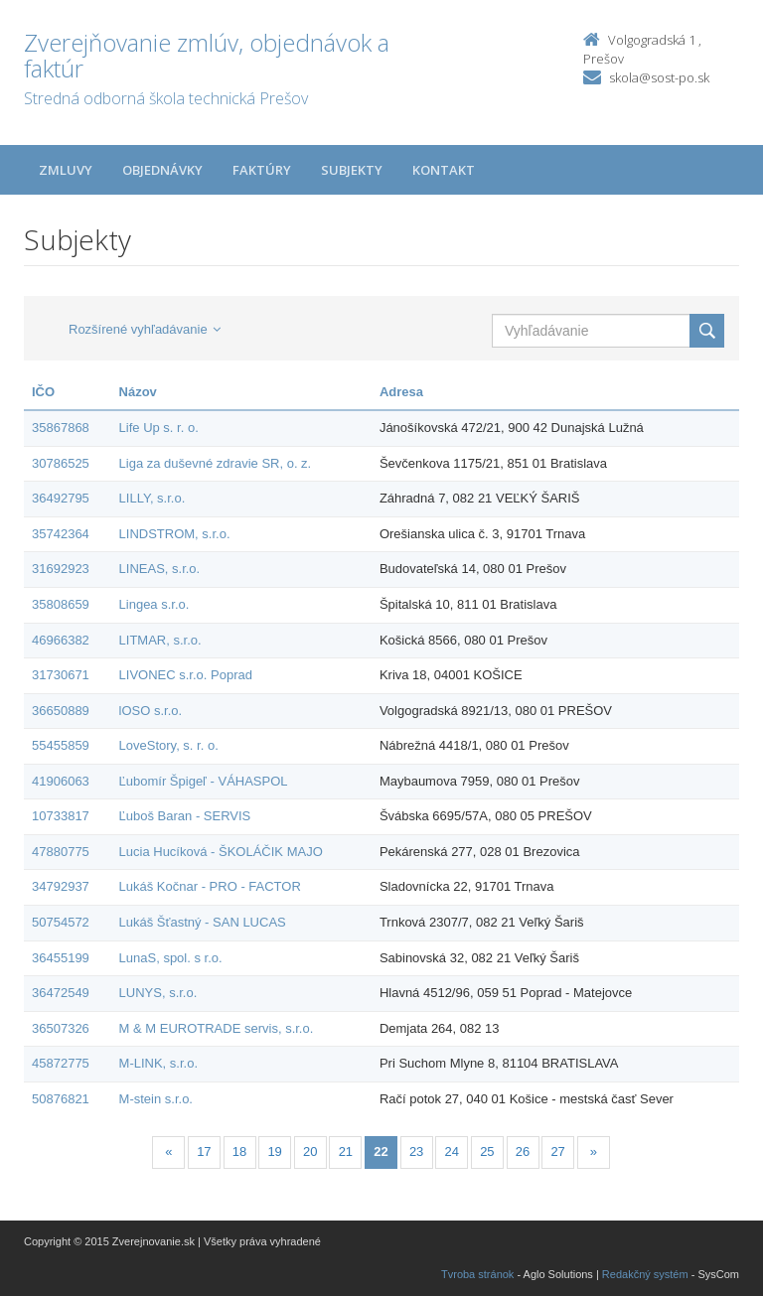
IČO (43, 391)
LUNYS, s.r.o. (158, 992)
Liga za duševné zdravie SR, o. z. (215, 463)
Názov (138, 391)
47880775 (60, 851)
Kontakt (443, 170)
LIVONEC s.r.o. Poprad (185, 674)
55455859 (60, 745)
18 (239, 1151)
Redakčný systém (645, 1274)
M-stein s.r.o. (156, 1098)
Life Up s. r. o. (159, 427)
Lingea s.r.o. (154, 604)
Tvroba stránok (477, 1274)
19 (274, 1151)
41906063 (60, 781)
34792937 (60, 886)
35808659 (60, 604)
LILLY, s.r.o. (152, 498)
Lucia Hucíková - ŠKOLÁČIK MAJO (221, 851)
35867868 (60, 427)
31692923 (60, 568)
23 (416, 1151)
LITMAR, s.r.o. (160, 640)
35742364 (60, 533)
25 (487, 1151)
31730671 (60, 674)
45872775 (60, 1063)
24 (452, 1151)
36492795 (60, 498)
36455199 (60, 957)
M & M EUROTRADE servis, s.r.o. (216, 1028)
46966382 (60, 640)
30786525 (60, 463)
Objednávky (162, 170)
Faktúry (261, 170)
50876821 (60, 1098)
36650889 (60, 710)
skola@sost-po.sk (659, 77)
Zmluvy (65, 170)
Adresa (401, 391)
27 (557, 1151)
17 (204, 1151)
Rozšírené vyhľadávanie (145, 329)
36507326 (60, 1028)
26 (523, 1151)
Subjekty (351, 170)
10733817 (60, 815)
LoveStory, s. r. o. (169, 745)
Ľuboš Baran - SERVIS (185, 815)
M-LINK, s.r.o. (158, 1063)
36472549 (60, 992)
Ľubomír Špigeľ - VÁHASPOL (203, 781)
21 (346, 1151)
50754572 (60, 922)
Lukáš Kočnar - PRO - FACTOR (210, 886)
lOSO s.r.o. (151, 710)
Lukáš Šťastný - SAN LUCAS (202, 922)
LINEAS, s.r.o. (160, 568)
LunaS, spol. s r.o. (171, 957)
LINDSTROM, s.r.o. (174, 533)
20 (310, 1151)
